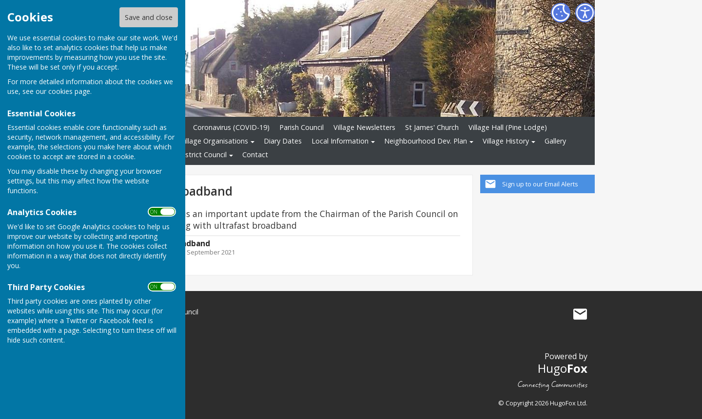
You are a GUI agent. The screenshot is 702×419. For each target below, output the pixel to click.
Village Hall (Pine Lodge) (507, 127)
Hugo (562, 368)
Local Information (340, 141)
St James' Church (432, 127)
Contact (255, 154)
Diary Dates (283, 141)
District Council (202, 154)
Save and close (149, 17)
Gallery (555, 141)
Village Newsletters (364, 127)
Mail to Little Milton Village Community (580, 314)
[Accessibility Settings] (585, 12)
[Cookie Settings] (560, 12)
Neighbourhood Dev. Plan (425, 141)
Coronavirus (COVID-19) (231, 127)
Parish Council (301, 127)
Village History (506, 141)
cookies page (69, 91)
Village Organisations (214, 141)
